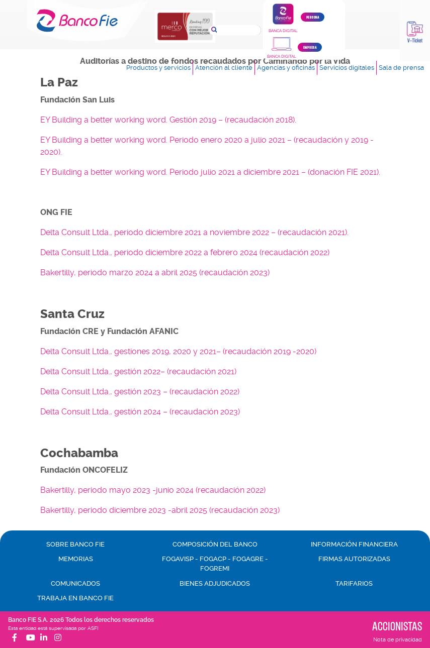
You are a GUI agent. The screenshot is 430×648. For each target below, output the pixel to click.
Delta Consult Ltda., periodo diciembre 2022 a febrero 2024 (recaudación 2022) (184, 252)
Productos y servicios (158, 67)
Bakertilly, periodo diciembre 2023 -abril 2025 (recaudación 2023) (160, 510)
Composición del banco (215, 544)
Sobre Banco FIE (75, 544)
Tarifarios (354, 583)
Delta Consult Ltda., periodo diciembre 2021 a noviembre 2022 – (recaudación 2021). (194, 232)
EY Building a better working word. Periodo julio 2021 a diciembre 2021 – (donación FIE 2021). (210, 172)
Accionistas (397, 625)
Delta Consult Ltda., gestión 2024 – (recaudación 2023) (140, 411)
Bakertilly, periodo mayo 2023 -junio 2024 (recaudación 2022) (153, 490)
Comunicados (75, 583)
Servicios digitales (346, 67)
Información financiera (354, 544)
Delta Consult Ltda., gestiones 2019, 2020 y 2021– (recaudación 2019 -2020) (178, 351)
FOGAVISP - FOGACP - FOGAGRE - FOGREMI (215, 563)
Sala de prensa (401, 67)
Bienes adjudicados (215, 583)
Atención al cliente (223, 67)
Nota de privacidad (397, 639)
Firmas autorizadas (354, 559)
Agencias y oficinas (286, 67)
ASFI (93, 628)
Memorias (75, 559)
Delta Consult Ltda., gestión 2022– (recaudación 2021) (138, 371)
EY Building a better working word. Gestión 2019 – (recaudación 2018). (168, 120)
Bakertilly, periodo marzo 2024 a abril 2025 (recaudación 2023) (155, 272)
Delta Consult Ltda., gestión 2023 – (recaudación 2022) (139, 391)
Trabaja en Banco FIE (75, 598)
